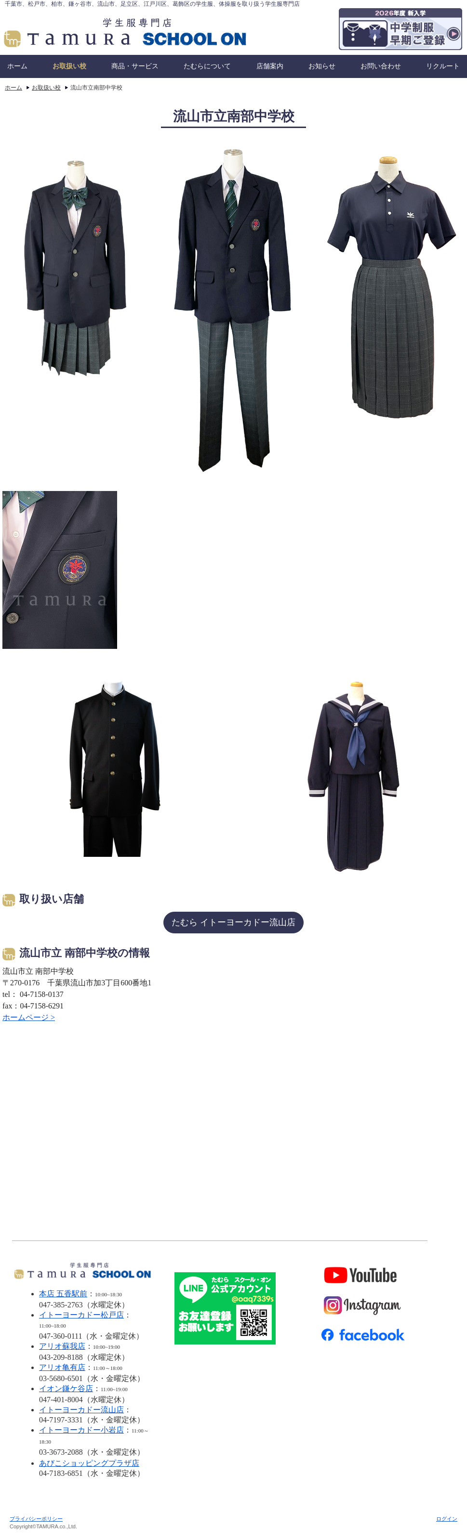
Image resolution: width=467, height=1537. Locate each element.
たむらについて (207, 66)
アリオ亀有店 (62, 1367)
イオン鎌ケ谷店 (66, 1388)
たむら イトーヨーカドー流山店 (233, 922)
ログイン (446, 1519)
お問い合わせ (380, 66)
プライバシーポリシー (36, 1519)
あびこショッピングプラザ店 (89, 1463)
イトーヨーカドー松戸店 (81, 1315)
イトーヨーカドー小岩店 (81, 1430)
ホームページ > (28, 1017)
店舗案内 (269, 66)
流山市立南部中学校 (96, 87)
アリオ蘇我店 (62, 1346)
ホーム (17, 66)
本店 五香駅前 (63, 1294)
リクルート (443, 66)
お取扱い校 (69, 66)
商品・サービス (135, 66)
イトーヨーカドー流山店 (81, 1410)
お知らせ (321, 66)
